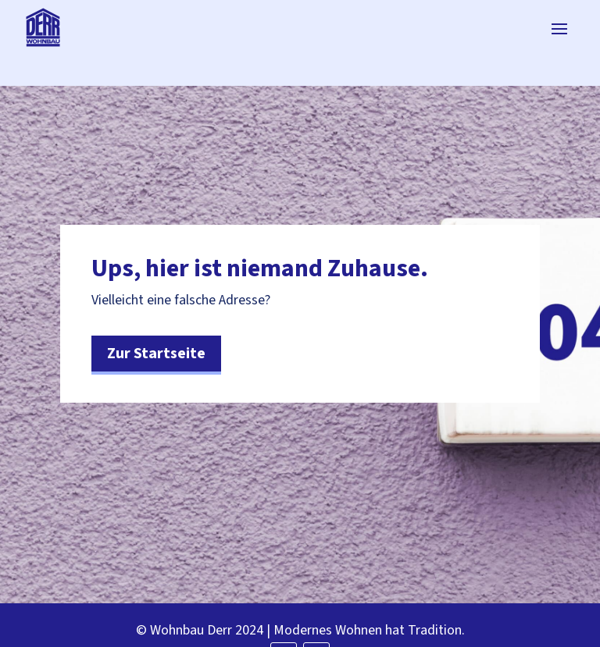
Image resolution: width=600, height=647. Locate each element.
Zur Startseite (156, 353)
